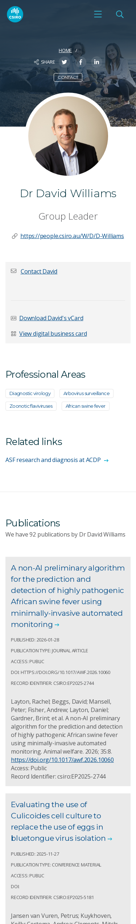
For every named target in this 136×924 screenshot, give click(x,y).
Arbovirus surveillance (86, 393)
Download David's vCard (51, 318)
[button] (39, 271)
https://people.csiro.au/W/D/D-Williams (72, 236)
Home (65, 50)
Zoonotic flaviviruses (31, 406)
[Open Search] (120, 14)
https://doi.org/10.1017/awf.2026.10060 (62, 760)
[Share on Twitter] (64, 62)
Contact (68, 77)
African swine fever (86, 406)
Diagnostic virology (29, 393)
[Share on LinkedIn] (96, 62)
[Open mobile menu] (98, 14)
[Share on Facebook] (80, 62)
